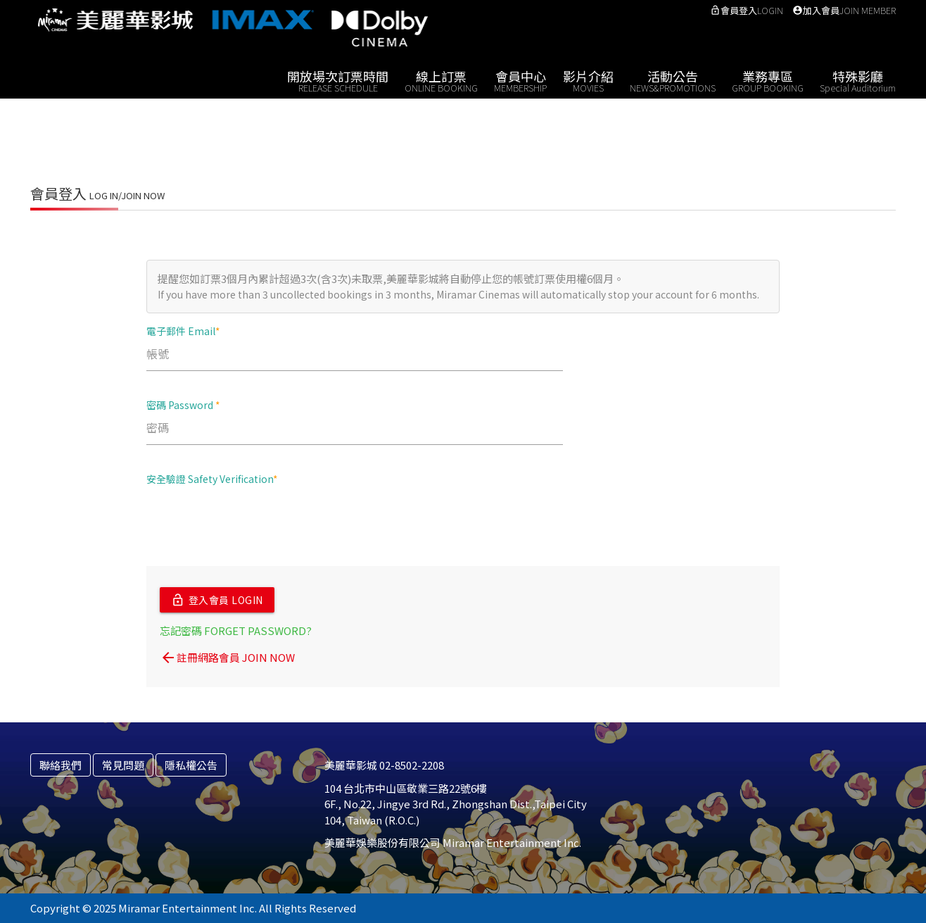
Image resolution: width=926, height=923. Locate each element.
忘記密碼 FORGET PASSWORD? (236, 630)
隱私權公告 (191, 765)
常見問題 (123, 765)
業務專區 (768, 80)
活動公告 (673, 80)
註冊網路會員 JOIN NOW (227, 657)
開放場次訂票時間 (337, 80)
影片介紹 (588, 80)
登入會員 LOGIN (217, 600)
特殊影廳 (858, 80)
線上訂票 (441, 80)
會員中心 (520, 80)
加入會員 (844, 10)
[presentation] (253, 524)
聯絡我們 (60, 765)
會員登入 (746, 10)
